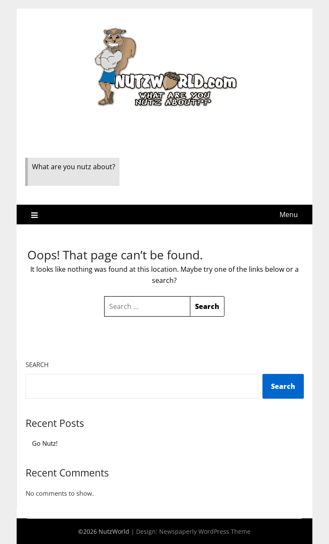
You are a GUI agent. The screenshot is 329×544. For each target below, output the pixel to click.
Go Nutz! (45, 443)
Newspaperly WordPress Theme (204, 531)
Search (37, 364)
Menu (289, 214)
